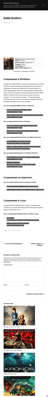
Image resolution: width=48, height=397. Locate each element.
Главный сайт (40, 392)
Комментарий (8, 265)
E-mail (27, 285)
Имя (5, 285)
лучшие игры (17, 230)
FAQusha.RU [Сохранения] (12, 3)
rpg (5, 230)
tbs (10, 230)
